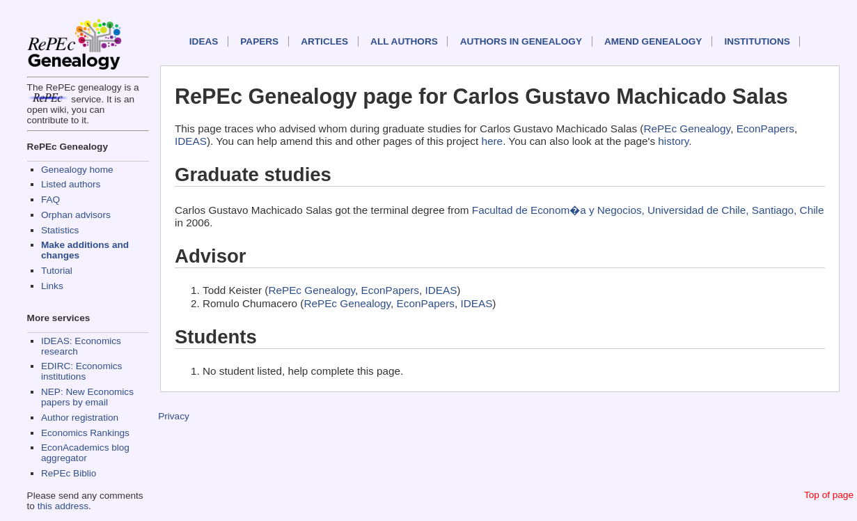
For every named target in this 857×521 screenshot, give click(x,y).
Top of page (829, 495)
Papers (259, 41)
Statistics (60, 230)
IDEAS (204, 41)
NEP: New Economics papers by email (87, 397)
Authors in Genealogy (521, 41)
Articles (324, 41)
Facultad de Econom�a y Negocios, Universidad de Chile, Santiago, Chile (648, 210)
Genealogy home (77, 169)
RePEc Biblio (68, 473)
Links (52, 286)
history (673, 141)
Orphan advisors (76, 215)
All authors (404, 41)
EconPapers (765, 128)
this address (63, 506)
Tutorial (56, 270)
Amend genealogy (653, 41)
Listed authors (70, 184)
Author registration (79, 417)
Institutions (756, 41)
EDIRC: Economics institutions (81, 371)
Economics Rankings (85, 433)
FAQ (50, 199)
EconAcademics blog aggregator (85, 452)
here (492, 141)
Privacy (173, 416)
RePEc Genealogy (686, 128)
